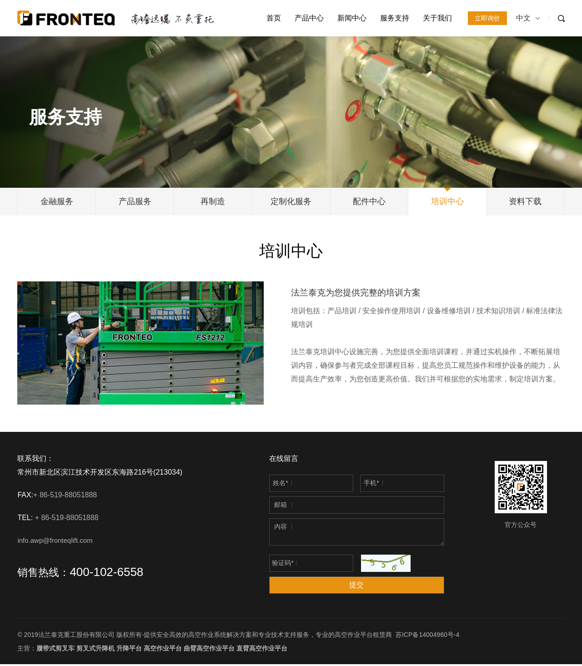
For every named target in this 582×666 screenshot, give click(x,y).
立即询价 (487, 18)
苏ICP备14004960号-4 (427, 636)
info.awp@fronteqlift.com (54, 542)
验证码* (282, 564)
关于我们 (437, 18)
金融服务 (56, 202)
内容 (280, 528)
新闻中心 (351, 18)
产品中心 (309, 18)
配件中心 (369, 202)
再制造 (213, 202)
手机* (371, 484)
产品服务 (135, 202)
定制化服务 (291, 202)
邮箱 (280, 506)
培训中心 (447, 202)
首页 (273, 18)
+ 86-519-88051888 (66, 497)
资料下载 (525, 202)
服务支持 (394, 18)
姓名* (280, 484)
